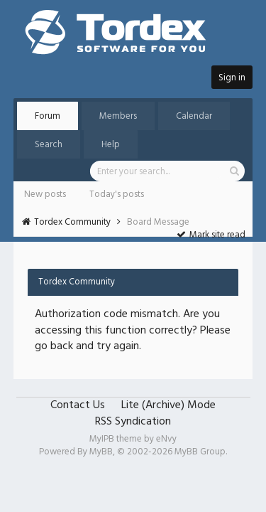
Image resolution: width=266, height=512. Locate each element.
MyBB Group (200, 451)
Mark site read (211, 235)
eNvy (166, 439)
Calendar (194, 116)
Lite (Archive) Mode (168, 405)
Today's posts (116, 194)
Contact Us (77, 405)
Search (48, 144)
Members (118, 116)
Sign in (231, 77)
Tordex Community (72, 222)
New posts (45, 194)
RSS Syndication (133, 421)
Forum (47, 116)
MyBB (101, 451)
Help (110, 144)
